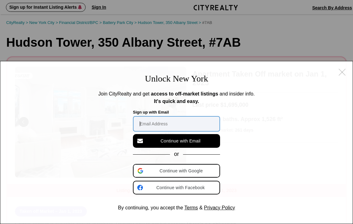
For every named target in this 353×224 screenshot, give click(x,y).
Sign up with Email (151, 112)
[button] (177, 171)
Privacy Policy (219, 207)
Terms (191, 207)
